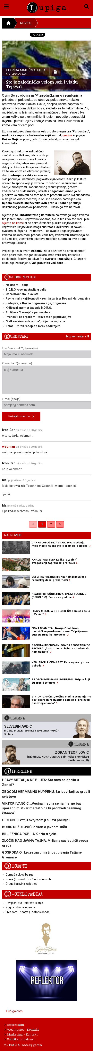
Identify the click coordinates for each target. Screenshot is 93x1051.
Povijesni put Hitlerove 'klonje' (25, 902)
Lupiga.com (14, 1011)
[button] (6, 5)
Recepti (15, 866)
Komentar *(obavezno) (46, 378)
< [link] (33, 524)
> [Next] (60, 524)
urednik (67, 135)
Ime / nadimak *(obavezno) (46, 352)
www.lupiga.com (32, 1045)
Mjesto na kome (13, 223)
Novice (26, 23)
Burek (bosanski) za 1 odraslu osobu (29, 879)
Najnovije (13, 535)
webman (8, 446)
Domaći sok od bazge (19, 874)
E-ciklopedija (23, 894)
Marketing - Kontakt (21, 1034)
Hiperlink (18, 771)
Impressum (14, 1024)
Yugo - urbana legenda (20, 907)
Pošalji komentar (21, 416)
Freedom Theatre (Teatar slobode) (28, 912)
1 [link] (42, 524)
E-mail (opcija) (46, 403)
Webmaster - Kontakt (22, 1029)
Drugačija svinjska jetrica (21, 883)
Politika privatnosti (20, 1039)
